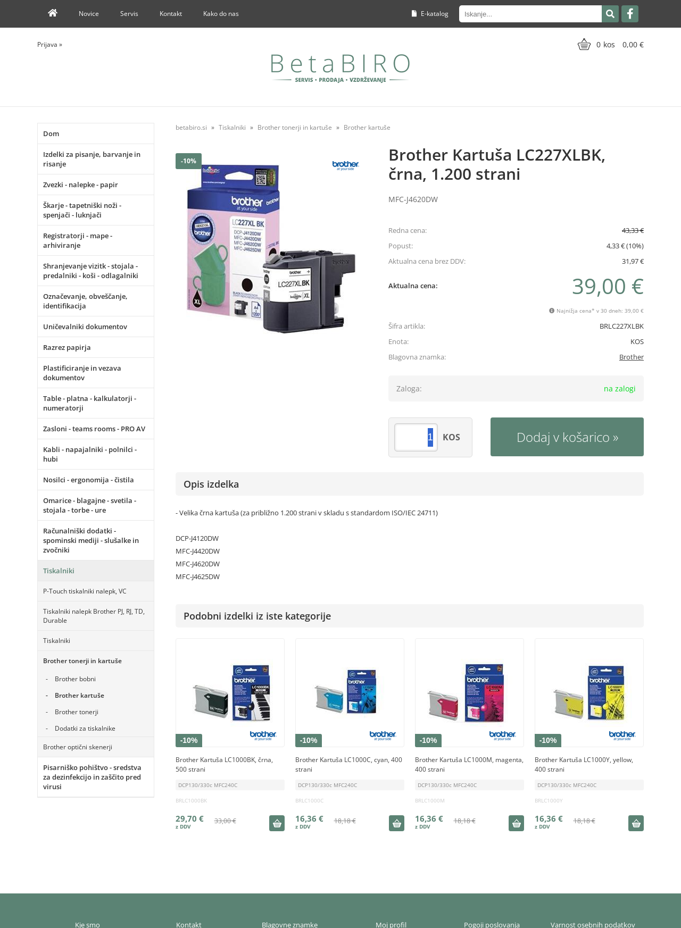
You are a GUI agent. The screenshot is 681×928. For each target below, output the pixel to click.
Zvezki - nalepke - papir (80, 184)
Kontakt (171, 13)
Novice (89, 13)
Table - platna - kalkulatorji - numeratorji (89, 403)
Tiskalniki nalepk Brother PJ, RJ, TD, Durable (94, 616)
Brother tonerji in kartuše (82, 660)
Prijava (49, 44)
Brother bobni (75, 678)
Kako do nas (221, 13)
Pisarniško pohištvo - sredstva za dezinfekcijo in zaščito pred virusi (92, 777)
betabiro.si (191, 127)
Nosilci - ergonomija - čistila (88, 479)
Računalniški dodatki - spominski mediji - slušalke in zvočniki (91, 540)
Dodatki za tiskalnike (85, 728)
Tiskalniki (58, 570)
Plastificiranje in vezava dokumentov (82, 372)
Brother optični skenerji (77, 746)
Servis (129, 13)
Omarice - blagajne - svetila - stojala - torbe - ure (89, 505)
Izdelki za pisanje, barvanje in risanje (91, 159)
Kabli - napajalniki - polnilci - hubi (90, 454)
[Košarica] (609, 44)
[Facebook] (629, 13)
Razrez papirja (67, 347)
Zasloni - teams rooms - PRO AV (94, 428)
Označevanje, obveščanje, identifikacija (85, 301)
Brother (631, 357)
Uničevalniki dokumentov (85, 326)
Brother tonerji (76, 711)
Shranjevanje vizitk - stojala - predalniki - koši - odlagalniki (90, 270)
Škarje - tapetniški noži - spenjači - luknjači (82, 210)
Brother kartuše (79, 695)
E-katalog (430, 13)
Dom (51, 133)
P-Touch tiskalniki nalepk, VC (85, 591)
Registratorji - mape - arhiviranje (77, 240)
